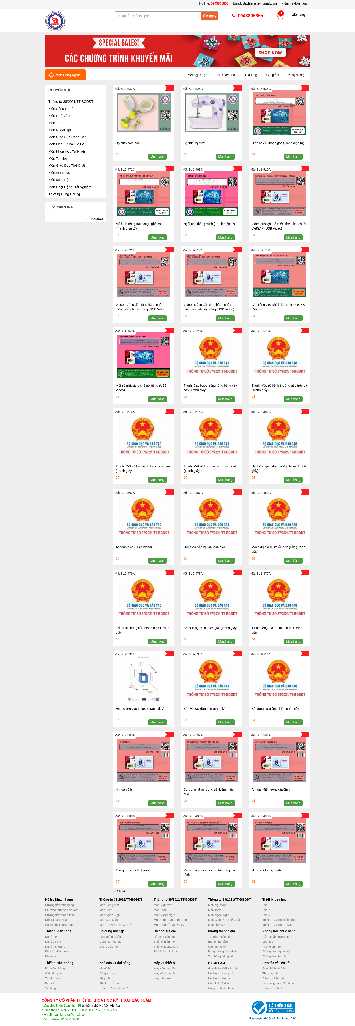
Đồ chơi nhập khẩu (166, 951)
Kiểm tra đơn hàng (294, 3)
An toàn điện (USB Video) (134, 547)
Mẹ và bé (105, 968)
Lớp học (267, 941)
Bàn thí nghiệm (218, 941)
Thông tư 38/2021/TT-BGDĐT (70, 101)
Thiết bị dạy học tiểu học (278, 919)
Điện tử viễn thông (57, 951)
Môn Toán (55, 123)
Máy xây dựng (163, 978)
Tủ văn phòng (54, 978)
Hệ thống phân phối (221, 973)
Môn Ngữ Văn (59, 115)
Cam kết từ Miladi (219, 983)
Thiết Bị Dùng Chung (64, 194)
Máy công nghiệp (165, 968)
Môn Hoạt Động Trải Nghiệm (69, 187)
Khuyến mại (296, 75)
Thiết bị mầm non (165, 941)
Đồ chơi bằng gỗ (165, 936)
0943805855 (219, 3)
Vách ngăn (52, 988)
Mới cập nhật (197, 75)
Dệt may (50, 956)
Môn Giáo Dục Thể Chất (66, 165)
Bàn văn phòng (55, 968)
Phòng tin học (271, 946)
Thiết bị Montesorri (166, 946)
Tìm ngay (209, 16)
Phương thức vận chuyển (61, 910)
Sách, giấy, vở (108, 946)
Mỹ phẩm (105, 978)
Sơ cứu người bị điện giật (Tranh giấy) (211, 628)
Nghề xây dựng (55, 946)
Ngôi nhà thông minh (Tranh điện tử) (209, 224)
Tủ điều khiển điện (220, 936)
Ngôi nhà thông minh (266, 870)
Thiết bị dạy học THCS (277, 924)
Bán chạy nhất (226, 75)
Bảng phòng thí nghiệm (223, 951)
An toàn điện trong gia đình (271, 789)
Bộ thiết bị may (194, 143)
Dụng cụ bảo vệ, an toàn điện (205, 547)
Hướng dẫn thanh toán (60, 915)
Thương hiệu (270, 973)
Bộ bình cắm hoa (128, 143)
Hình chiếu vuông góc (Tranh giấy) (140, 708)
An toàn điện (125, 789)
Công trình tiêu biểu (221, 988)
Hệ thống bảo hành (220, 978)
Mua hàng (157, 156)
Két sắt (49, 983)
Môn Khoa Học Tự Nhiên (67, 151)
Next (122, 890)
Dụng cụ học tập (110, 941)
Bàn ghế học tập (110, 936)
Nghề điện (51, 936)
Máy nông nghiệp (165, 973)
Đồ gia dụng (107, 973)
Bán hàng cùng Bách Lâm (279, 983)
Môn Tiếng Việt (109, 905)
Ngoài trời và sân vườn (114, 988)
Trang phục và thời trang (133, 870)
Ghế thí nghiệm (218, 946)
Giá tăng (251, 75)
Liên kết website (272, 988)
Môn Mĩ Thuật (58, 180)
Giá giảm (272, 75)
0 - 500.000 (94, 218)
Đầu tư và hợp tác (274, 978)
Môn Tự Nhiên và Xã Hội (115, 924)
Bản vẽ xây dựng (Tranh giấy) (204, 708)
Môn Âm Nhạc (59, 173)
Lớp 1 (266, 905)
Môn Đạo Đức (108, 919)
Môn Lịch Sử (216, 924)
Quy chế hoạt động (274, 968)
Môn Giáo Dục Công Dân (67, 137)
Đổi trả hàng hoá (56, 919)
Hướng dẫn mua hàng (59, 905)
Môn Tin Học (58, 158)
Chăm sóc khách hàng (59, 924)
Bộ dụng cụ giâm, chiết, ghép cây (275, 708)
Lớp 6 (266, 915)
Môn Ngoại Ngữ (60, 130)
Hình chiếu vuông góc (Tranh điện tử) (278, 143)
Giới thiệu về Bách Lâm (223, 968)
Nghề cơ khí (53, 941)
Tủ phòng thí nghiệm (221, 956)
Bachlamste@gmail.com (260, 3)
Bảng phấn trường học (277, 936)
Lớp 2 (266, 910)
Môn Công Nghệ (60, 108)
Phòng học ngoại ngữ (276, 951)
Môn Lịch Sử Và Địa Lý (66, 144)
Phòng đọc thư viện (275, 956)
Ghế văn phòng (55, 973)
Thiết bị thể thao (109, 983)
